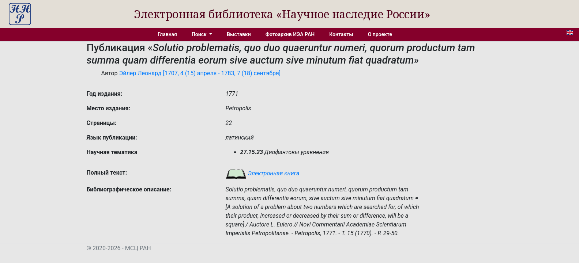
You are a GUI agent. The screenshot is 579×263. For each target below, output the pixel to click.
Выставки (239, 34)
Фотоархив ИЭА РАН (290, 34)
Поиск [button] (200, 34)
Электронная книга (263, 173)
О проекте (380, 34)
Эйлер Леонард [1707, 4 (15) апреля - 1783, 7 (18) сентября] (199, 73)
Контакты (341, 34)
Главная (167, 34)
